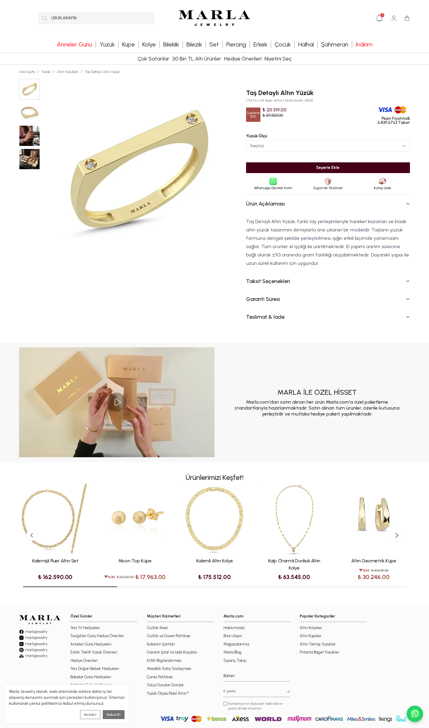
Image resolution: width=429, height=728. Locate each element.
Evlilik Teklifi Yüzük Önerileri (93, 652)
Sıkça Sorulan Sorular (165, 685)
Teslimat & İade (328, 317)
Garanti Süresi (328, 299)
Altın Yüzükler (67, 72)
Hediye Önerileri (243, 58)
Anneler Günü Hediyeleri (90, 644)
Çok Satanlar (153, 58)
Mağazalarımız (236, 644)
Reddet (90, 715)
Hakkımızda (233, 628)
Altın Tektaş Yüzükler (318, 644)
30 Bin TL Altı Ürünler (196, 58)
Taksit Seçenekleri (328, 281)
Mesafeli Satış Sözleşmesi (169, 668)
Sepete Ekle (328, 167)
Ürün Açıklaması (328, 203)
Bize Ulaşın (232, 636)
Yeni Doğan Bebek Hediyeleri (94, 668)
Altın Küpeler (310, 636)
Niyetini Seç (278, 58)
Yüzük (45, 72)
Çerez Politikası (160, 677)
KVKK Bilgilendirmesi (164, 660)
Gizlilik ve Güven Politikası (168, 636)
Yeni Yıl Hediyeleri (85, 628)
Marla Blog (232, 652)
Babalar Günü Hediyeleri (90, 677)
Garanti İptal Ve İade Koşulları (172, 652)
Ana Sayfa (27, 72)
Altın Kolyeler (311, 628)
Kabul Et (114, 715)
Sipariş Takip (234, 660)
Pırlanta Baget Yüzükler (319, 652)
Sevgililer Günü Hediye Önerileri (97, 636)
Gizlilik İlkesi (157, 628)
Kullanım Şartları (161, 644)
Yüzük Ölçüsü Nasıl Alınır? (168, 693)
